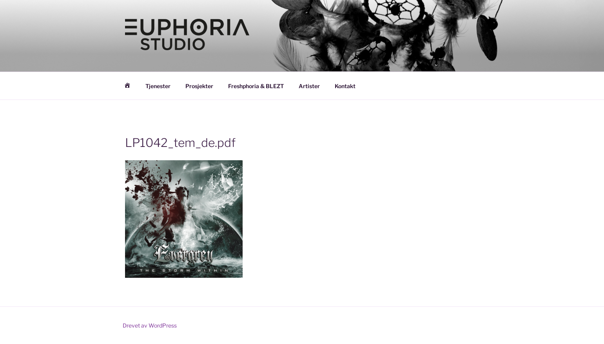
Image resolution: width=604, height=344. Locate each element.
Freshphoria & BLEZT (256, 86)
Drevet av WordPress (150, 325)
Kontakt (345, 86)
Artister (309, 86)
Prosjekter (199, 86)
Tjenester (157, 86)
